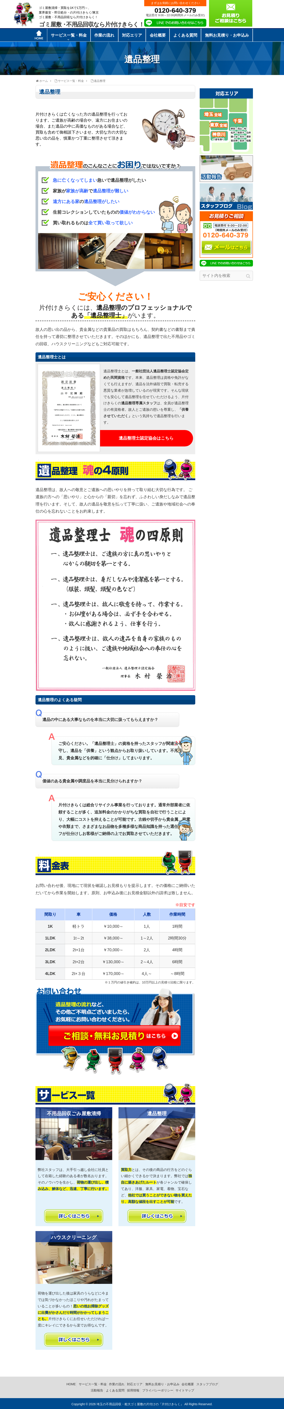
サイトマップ (202, 1389)
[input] (226, 276)
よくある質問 (125, 1389)
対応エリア (147, 1383)
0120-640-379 (175, 10)
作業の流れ (127, 1383)
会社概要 (205, 1383)
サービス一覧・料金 (101, 1383)
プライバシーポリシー (172, 1389)
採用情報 (146, 1389)
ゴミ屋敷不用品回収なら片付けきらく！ (91, 24)
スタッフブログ (84, 1389)
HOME (77, 1383)
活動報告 (105, 1389)
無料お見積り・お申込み (177, 1383)
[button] (248, 276)
